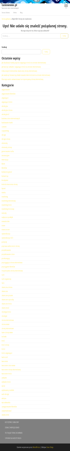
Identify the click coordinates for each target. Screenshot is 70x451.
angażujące (5, 97)
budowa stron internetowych (11, 118)
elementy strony (7, 147)
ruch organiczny (6, 279)
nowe (3, 225)
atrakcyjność (5, 114)
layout (3, 188)
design (4, 135)
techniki (4, 336)
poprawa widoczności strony (11, 246)
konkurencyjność (7, 172)
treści (3, 349)
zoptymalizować (7, 410)
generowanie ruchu (8, 151)
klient (3, 163)
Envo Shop (50, 447)
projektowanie (6, 250)
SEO (3, 283)
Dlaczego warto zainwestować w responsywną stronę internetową (22, 79)
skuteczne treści (7, 303)
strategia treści (6, 312)
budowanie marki (7, 122)
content (4, 126)
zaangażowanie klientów (9, 406)
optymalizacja (6, 233)
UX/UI (3, 386)
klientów (4, 168)
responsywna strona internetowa (12, 270)
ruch (3, 274)
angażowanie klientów (8, 93)
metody (4, 213)
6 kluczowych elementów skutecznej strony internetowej (19, 71)
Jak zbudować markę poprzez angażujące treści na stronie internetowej (24, 62)
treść (3, 340)
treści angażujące (7, 353)
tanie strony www (7, 332)
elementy (5, 143)
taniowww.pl (9, 5)
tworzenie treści (7, 373)
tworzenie (5, 361)
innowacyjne (5, 155)
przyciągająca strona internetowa (12, 262)
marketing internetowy (9, 200)
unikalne (4, 377)
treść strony (5, 345)
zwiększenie (5, 414)
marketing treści (7, 205)
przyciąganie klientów (8, 266)
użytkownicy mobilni (8, 390)
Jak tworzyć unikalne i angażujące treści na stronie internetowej (21, 66)
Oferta (14, 12)
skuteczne (5, 291)
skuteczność (5, 307)
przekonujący (6, 258)
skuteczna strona (7, 287)
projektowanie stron (8, 254)
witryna (4, 398)
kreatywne (5, 180)
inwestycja (5, 159)
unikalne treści (6, 382)
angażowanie (6, 89)
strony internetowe (8, 328)
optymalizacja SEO (7, 237)
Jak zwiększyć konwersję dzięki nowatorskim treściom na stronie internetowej (26, 75)
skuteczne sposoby (8, 299)
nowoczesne (6, 229)
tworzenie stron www (8, 365)
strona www (5, 324)
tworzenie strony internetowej (11, 369)
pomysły (4, 242)
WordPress (36, 447)
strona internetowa (8, 320)
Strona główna (6, 19)
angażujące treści (7, 102)
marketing (5, 196)
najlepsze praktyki (7, 217)
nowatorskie (6, 221)
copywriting (5, 130)
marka (4, 192)
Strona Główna (6, 12)
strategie (4, 316)
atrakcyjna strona (7, 110)
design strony (6, 139)
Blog (21, 12)
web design (5, 394)
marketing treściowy (8, 209)
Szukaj (4, 47)
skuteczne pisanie (7, 295)
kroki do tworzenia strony (10, 184)
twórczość (5, 357)
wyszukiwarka (6, 402)
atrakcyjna (5, 106)
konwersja (5, 176)
